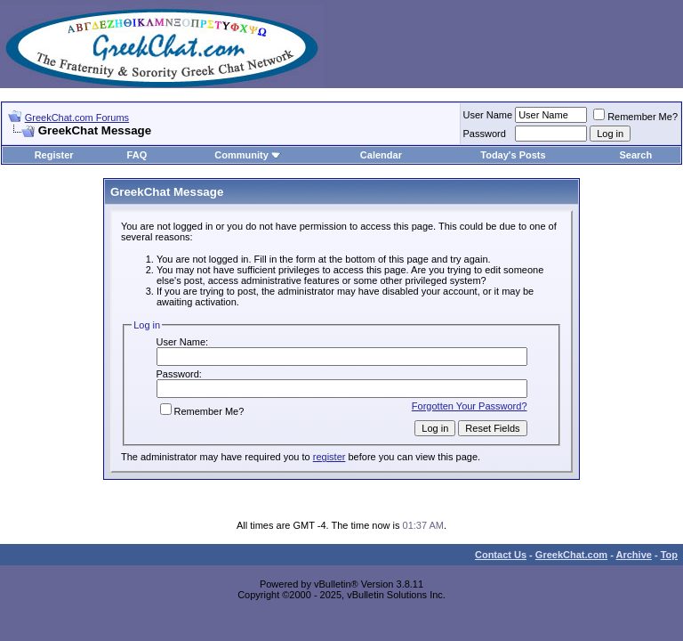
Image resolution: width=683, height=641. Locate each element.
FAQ (137, 155)
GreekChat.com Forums (77, 117)
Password (484, 133)
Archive (634, 554)
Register (54, 155)
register (329, 456)
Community (247, 155)
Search (636, 155)
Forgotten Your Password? (469, 406)
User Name (488, 115)
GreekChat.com (571, 554)
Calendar (381, 155)
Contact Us (500, 554)
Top (669, 554)
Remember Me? (635, 116)
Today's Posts (512, 155)
